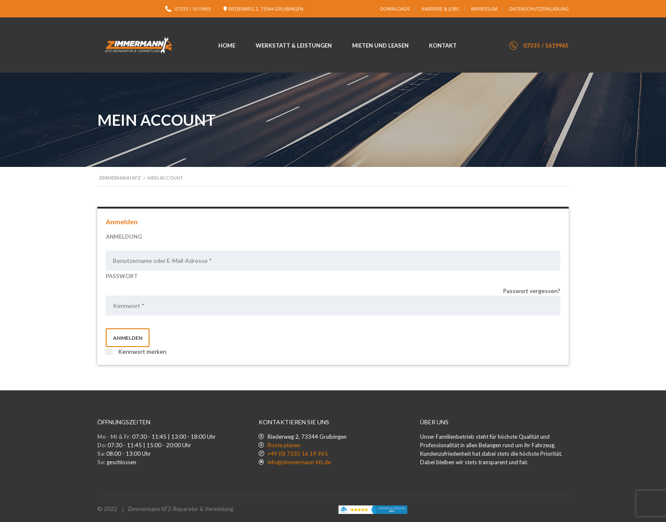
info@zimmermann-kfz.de (299, 462)
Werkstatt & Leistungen (294, 45)
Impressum (484, 9)
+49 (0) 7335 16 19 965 (298, 453)
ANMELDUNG (124, 236)
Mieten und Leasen (380, 45)
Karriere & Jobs (440, 9)
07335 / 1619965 (193, 9)
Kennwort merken (136, 351)
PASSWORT (122, 276)
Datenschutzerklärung (539, 9)
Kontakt (443, 45)
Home (226, 45)
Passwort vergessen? (531, 290)
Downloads (395, 9)
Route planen (284, 445)
